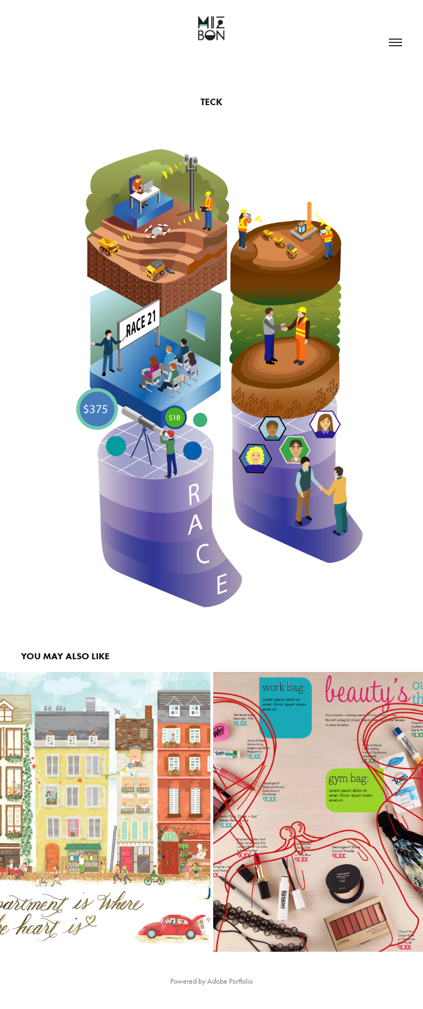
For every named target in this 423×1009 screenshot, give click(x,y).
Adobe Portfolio (230, 981)
